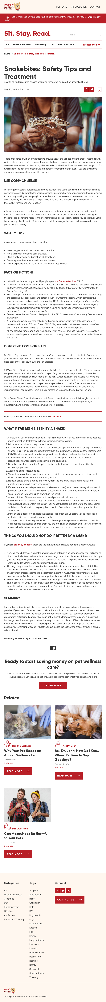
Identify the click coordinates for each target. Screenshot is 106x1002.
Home (7, 53)
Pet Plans (61, 6)
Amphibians (35, 894)
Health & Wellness (22, 44)
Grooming (40, 44)
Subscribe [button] (79, 6)
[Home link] (25, 990)
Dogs (32, 919)
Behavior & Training (14, 919)
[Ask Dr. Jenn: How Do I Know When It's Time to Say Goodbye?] (78, 755)
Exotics (33, 927)
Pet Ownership (66, 44)
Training (33, 977)
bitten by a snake (23, 544)
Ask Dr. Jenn (10, 915)
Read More (19, 772)
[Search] (86, 34)
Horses (32, 935)
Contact (95, 6)
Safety (32, 964)
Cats (31, 906)
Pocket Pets (35, 956)
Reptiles (33, 960)
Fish (31, 931)
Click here (55, 416)
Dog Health (35, 915)
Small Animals (36, 973)
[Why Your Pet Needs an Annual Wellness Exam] (27, 753)
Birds (32, 898)
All (7, 44)
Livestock (34, 944)
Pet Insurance (36, 952)
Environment (36, 923)
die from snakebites (65, 281)
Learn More (53, 685)
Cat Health (34, 902)
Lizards (33, 948)
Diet (52, 44)
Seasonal (34, 969)
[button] (12, 7)
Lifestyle (8, 911)
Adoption (34, 890)
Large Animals (36, 940)
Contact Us (65, 899)
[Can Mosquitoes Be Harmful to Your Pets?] (27, 836)
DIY (31, 911)
